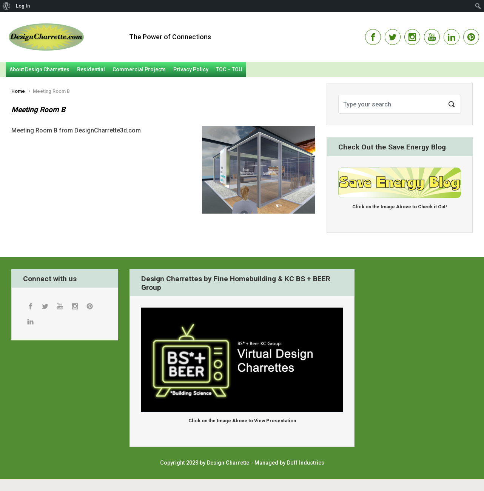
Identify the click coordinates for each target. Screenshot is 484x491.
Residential (91, 69)
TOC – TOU (229, 69)
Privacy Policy (190, 69)
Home (18, 91)
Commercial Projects (139, 69)
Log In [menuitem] (23, 6)
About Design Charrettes (39, 69)
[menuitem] (6, 6)
